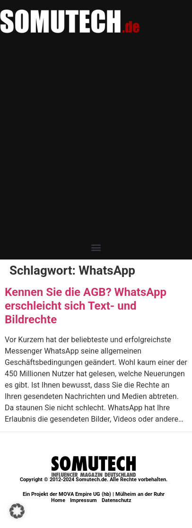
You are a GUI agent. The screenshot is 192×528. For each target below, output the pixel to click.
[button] (96, 247)
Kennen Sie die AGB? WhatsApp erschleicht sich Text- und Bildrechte (85, 306)
